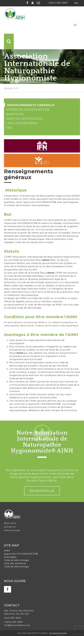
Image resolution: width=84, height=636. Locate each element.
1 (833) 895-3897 (58, 3)
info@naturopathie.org (17, 625)
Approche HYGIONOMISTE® (27, 109)
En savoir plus (42, 490)
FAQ (9, 127)
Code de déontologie (24, 118)
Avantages (15, 114)
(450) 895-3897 (12, 618)
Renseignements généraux (31, 105)
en (76, 3)
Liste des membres (22, 123)
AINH (7, 550)
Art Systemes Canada (58, 633)
